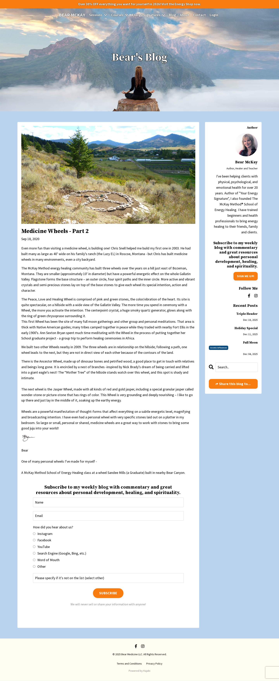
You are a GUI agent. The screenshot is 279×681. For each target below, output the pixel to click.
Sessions (98, 15)
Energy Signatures (148, 15)
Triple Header (247, 314)
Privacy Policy (154, 664)
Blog (172, 15)
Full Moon (250, 342)
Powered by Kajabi (139, 671)
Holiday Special (246, 328)
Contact (199, 15)
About (184, 15)
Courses (119, 15)
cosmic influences (218, 347)
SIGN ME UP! (245, 276)
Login (214, 15)
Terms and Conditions (129, 664)
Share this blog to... (234, 384)
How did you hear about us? (53, 527)
